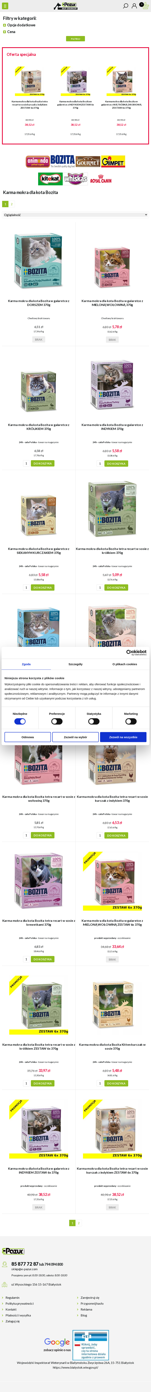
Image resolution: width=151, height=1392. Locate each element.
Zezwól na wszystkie (123, 737)
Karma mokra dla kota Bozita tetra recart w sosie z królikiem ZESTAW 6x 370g (38, 1046)
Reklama (86, 1309)
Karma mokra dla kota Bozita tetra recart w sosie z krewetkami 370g (38, 922)
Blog (84, 1315)
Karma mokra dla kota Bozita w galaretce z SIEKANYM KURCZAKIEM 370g (38, 550)
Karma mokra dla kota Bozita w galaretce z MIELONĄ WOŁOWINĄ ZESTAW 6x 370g (112, 922)
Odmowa (28, 737)
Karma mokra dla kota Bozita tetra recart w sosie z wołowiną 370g (38, 798)
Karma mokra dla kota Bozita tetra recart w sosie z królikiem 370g (112, 550)
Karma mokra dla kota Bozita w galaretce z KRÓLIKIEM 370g (38, 426)
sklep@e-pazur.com (24, 1269)
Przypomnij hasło (92, 1303)
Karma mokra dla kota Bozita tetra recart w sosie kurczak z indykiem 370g (112, 798)
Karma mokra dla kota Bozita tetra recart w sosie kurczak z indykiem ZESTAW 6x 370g (30, 104)
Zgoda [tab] (26, 664)
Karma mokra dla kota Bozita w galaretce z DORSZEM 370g (38, 303)
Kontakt (11, 1309)
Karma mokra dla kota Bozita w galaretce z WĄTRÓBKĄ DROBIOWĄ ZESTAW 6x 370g (121, 104)
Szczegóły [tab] (75, 664)
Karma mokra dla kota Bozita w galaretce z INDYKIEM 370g (112, 426)
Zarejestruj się (90, 1297)
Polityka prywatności (20, 1303)
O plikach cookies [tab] (124, 664)
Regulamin (12, 1297)
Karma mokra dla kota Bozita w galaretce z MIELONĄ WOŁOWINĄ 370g (112, 303)
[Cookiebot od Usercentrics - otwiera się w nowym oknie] (129, 653)
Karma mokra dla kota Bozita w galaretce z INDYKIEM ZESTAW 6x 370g (75, 104)
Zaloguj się (13, 1321)
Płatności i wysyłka (18, 1315)
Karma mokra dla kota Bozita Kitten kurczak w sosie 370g (112, 1046)
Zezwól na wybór (75, 737)
